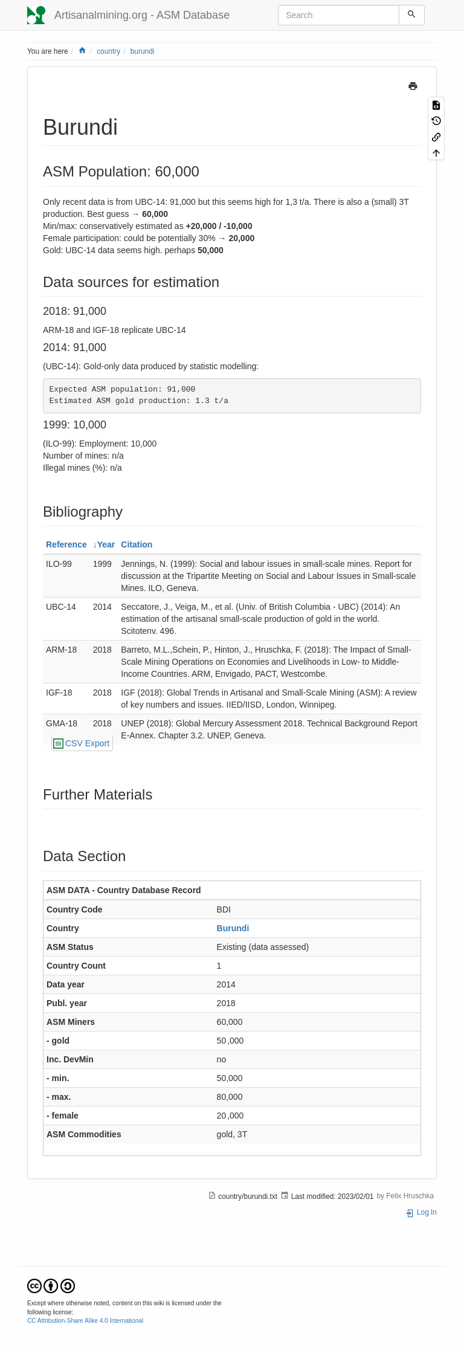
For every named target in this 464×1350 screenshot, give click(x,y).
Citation (136, 544)
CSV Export (87, 743)
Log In (421, 1212)
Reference (66, 544)
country (108, 51)
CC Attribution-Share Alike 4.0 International (85, 1320)
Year (106, 544)
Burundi (233, 928)
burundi (142, 51)
